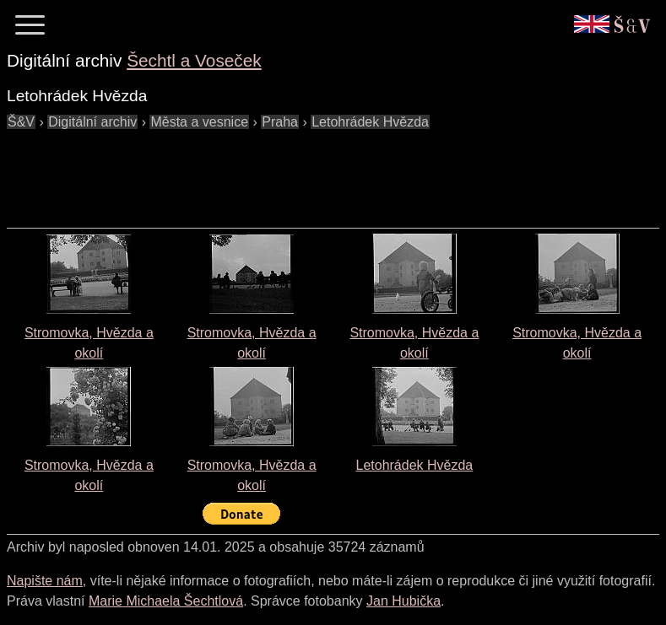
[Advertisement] (314, 170)
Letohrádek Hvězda (414, 465)
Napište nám (45, 581)
